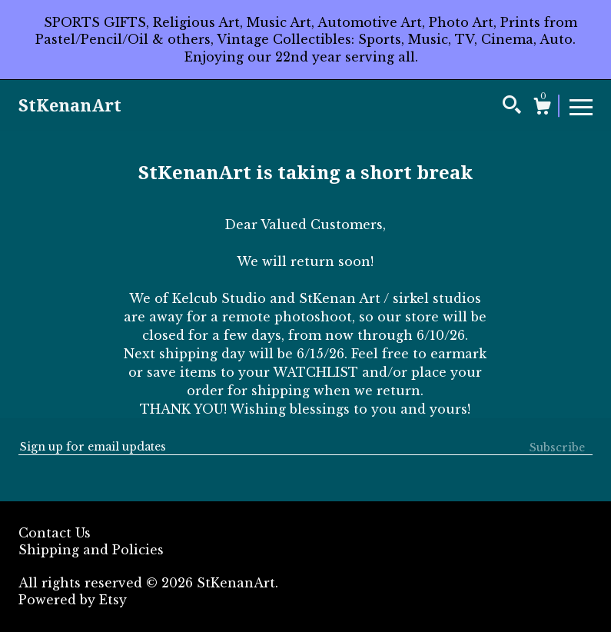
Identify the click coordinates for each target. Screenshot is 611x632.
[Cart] (541, 108)
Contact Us (54, 533)
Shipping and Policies (91, 549)
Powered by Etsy (72, 599)
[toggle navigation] (581, 106)
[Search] (512, 107)
